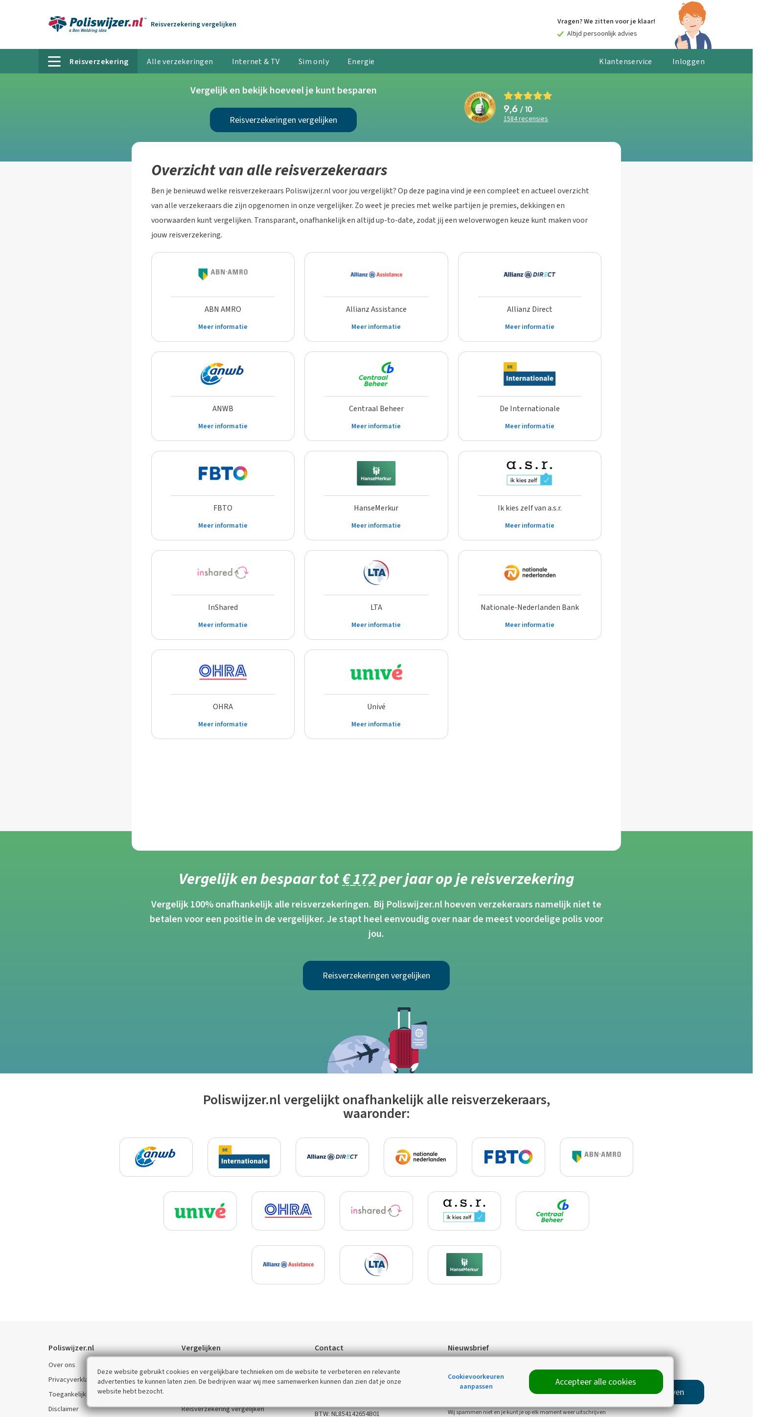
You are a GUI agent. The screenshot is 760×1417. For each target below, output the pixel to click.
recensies (526, 119)
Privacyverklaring (73, 1379)
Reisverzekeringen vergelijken (283, 120)
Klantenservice (625, 61)
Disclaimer (63, 1409)
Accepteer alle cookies (595, 1382)
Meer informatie (223, 326)
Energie (361, 61)
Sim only (314, 61)
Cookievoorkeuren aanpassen (476, 1381)
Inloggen (688, 61)
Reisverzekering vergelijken (223, 1409)
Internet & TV (256, 61)
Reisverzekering (193, 24)
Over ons (61, 1365)
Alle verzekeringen (180, 61)
